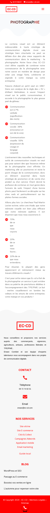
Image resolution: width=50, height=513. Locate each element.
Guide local (25, 453)
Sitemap (25, 503)
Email (25, 404)
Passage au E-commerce (15, 476)
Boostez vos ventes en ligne (17, 482)
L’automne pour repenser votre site (21, 488)
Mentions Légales (37, 500)
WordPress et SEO (12, 470)
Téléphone (25, 385)
